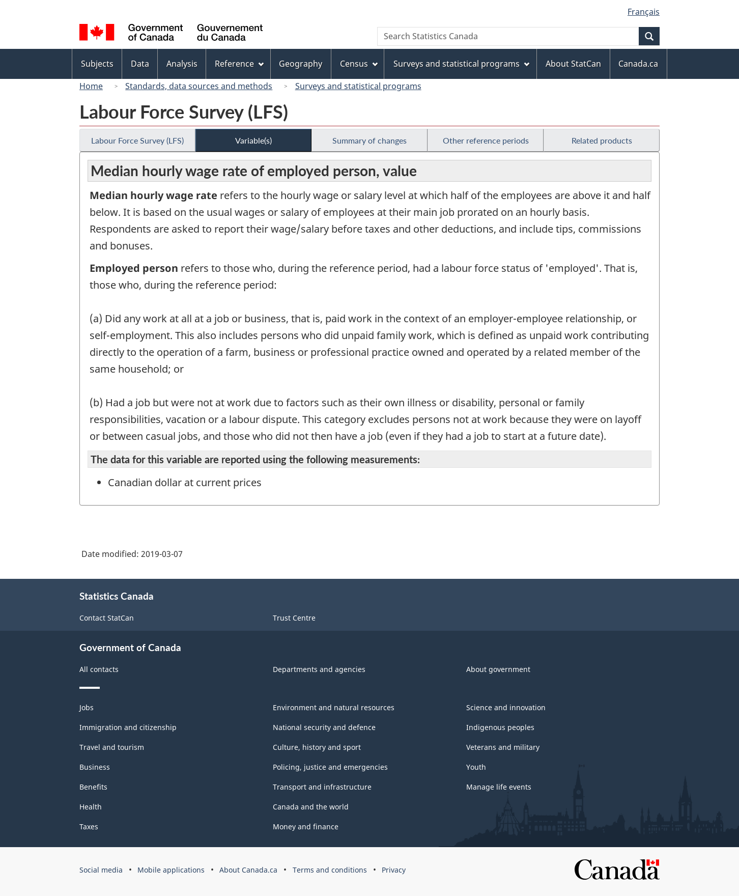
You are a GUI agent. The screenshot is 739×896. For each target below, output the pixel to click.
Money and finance (305, 826)
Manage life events (498, 787)
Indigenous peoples (500, 727)
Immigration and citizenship (128, 727)
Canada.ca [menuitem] (638, 63)
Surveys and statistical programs (358, 86)
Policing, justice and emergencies (330, 767)
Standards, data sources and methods (198, 86)
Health (90, 806)
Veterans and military (502, 747)
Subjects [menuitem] (97, 63)
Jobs (86, 707)
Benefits (93, 787)
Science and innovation (506, 707)
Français (644, 11)
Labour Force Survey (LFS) (137, 140)
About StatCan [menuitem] (573, 63)
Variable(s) (253, 140)
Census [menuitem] (359, 63)
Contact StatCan (106, 618)
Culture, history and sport (317, 747)
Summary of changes (369, 140)
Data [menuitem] (140, 63)
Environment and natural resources (333, 707)
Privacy (394, 870)
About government (498, 669)
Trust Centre (294, 618)
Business (94, 767)
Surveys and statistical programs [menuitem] (461, 63)
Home (91, 86)
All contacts (99, 669)
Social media (101, 870)
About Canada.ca (248, 870)
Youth (476, 767)
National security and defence (324, 727)
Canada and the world (311, 806)
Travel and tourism (111, 747)
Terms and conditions (330, 870)
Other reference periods (486, 140)
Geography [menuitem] (300, 63)
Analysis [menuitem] (181, 63)
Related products (602, 140)
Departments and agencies (319, 669)
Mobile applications (171, 870)
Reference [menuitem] (239, 63)
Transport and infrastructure (322, 787)
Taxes (88, 826)
